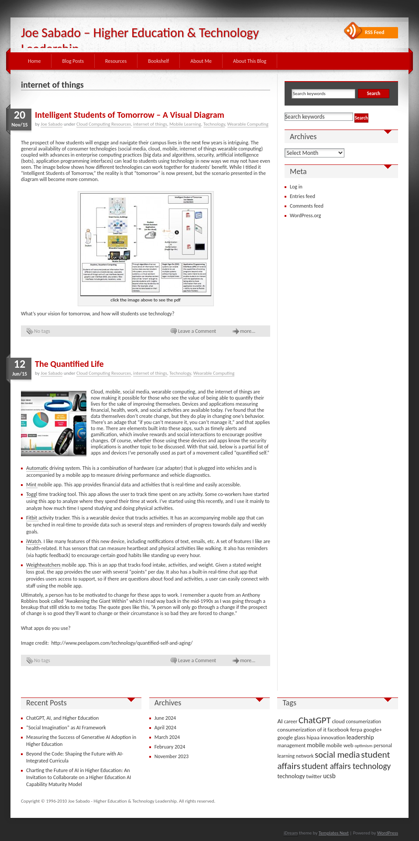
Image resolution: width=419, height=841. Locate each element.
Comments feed (306, 206)
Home (34, 61)
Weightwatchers (44, 565)
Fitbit (32, 518)
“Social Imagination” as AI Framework (66, 728)
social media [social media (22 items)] (337, 754)
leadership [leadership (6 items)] (360, 737)
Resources (116, 61)
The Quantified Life (69, 364)
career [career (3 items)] (291, 721)
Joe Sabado (51, 124)
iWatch (33, 541)
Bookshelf (158, 61)
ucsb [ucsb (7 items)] (329, 776)
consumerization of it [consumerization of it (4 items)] (301, 729)
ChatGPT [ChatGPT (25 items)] (315, 720)
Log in (296, 187)
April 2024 (165, 728)
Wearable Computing (247, 124)
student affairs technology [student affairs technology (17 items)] (346, 766)
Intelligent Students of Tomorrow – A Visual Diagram (129, 114)
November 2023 (172, 756)
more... (247, 331)
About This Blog (249, 61)
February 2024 (170, 747)
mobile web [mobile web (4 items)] (340, 745)
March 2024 (167, 737)
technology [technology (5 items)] (291, 776)
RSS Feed (375, 32)
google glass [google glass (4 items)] (291, 737)
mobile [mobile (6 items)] (316, 745)
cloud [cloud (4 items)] (338, 721)
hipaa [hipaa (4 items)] (313, 737)
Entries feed (302, 196)
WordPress (387, 833)
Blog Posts (73, 61)
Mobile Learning (185, 124)
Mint (32, 485)
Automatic (37, 468)
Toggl (31, 494)
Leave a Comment (197, 331)
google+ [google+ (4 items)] (373, 729)
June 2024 (165, 718)
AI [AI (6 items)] (279, 721)
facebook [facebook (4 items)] (338, 729)
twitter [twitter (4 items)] (314, 776)
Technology (214, 124)
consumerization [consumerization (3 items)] (363, 721)
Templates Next (334, 833)
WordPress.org (305, 215)
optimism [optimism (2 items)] (363, 746)
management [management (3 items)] (291, 745)
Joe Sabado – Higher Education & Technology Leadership (140, 40)
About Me (201, 61)
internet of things (150, 124)
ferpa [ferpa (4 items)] (356, 729)
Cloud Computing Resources (103, 124)
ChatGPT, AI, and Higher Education (62, 718)
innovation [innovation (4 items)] (333, 737)
